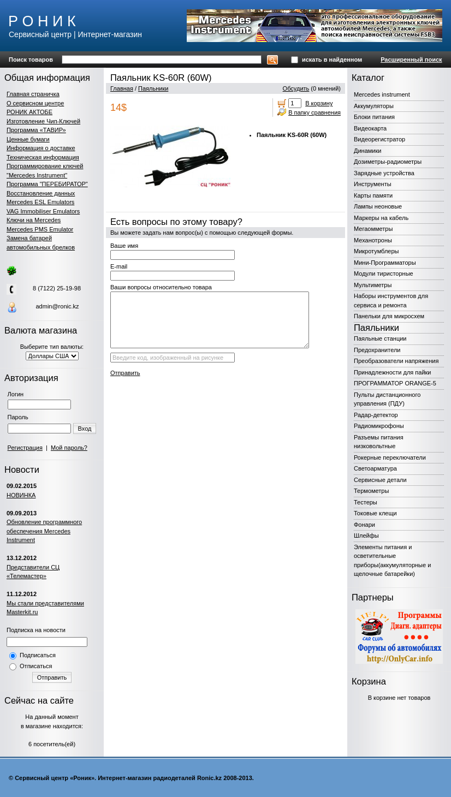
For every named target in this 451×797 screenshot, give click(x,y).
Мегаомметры (373, 228)
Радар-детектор (376, 415)
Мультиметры (372, 285)
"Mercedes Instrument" (37, 175)
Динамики (367, 150)
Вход (85, 428)
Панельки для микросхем (389, 316)
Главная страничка (33, 94)
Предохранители (377, 350)
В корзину (319, 103)
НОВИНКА (21, 495)
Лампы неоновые (378, 206)
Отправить (52, 677)
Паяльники (153, 88)
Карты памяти (373, 195)
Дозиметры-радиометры (388, 161)
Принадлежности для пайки (392, 372)
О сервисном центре (35, 103)
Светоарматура (375, 468)
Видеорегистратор (379, 139)
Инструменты (372, 184)
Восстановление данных (41, 193)
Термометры (371, 490)
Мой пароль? (69, 447)
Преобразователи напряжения (396, 361)
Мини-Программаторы (385, 262)
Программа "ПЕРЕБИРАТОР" (47, 184)
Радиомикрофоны (379, 426)
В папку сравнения (314, 112)
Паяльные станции (380, 338)
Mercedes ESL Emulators (40, 202)
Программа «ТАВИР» (36, 130)
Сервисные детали (380, 480)
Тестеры (365, 502)
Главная (121, 88)
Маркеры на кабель (381, 218)
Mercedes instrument (382, 94)
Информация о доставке (41, 148)
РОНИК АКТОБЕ (29, 112)
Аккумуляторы (374, 106)
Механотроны (373, 240)
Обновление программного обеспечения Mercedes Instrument (44, 531)
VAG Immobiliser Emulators (43, 211)
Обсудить (296, 88)
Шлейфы (366, 535)
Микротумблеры (376, 251)
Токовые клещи (375, 513)
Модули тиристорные (383, 273)
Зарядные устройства (384, 173)
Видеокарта (370, 128)
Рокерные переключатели (390, 457)
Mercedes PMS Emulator (40, 229)
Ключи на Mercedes (34, 220)
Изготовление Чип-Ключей (43, 121)
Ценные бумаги (28, 139)
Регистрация (25, 447)
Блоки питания (374, 117)
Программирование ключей (45, 166)
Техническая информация (43, 157)
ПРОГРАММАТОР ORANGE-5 (395, 383)
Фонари (364, 524)
